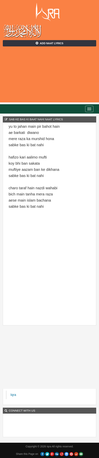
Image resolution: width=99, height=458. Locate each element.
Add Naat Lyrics (49, 43)
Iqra (49, 12)
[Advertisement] (49, 76)
